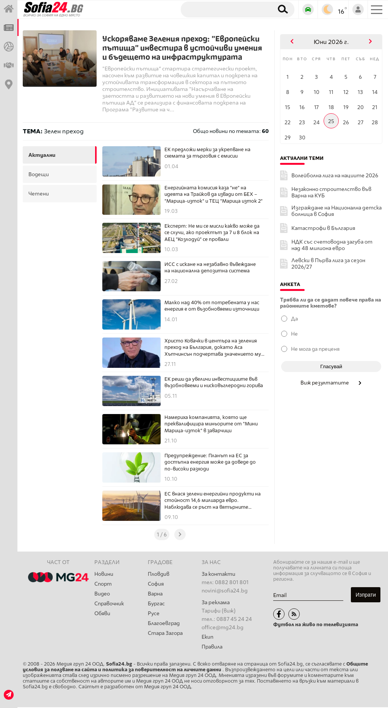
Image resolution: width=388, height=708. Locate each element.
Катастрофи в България (323, 228)
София (156, 584)
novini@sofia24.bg (225, 591)
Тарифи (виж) (219, 611)
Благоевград (164, 625)
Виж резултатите (331, 383)
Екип (207, 637)
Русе (154, 615)
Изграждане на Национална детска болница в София (336, 211)
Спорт (103, 584)
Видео (102, 594)
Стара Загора (165, 635)
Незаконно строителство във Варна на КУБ (331, 192)
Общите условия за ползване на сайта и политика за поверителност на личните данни (195, 667)
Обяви (102, 615)
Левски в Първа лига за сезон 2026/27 (328, 263)
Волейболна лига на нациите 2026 (334, 175)
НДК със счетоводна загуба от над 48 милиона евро (331, 245)
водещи (38, 174)
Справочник (109, 605)
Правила (212, 647)
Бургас (156, 605)
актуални (41, 155)
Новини (103, 574)
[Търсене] (224, 9)
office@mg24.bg (223, 627)
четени (38, 194)
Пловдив (159, 574)
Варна (155, 594)
